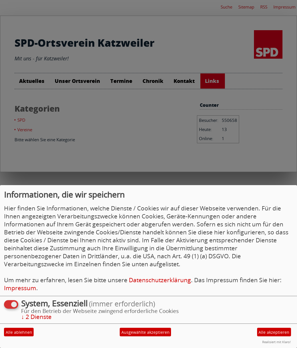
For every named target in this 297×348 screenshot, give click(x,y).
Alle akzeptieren (274, 332)
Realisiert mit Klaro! (276, 342)
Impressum (20, 288)
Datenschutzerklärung (160, 280)
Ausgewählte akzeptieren (145, 332)
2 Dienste (36, 317)
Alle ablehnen (19, 332)
